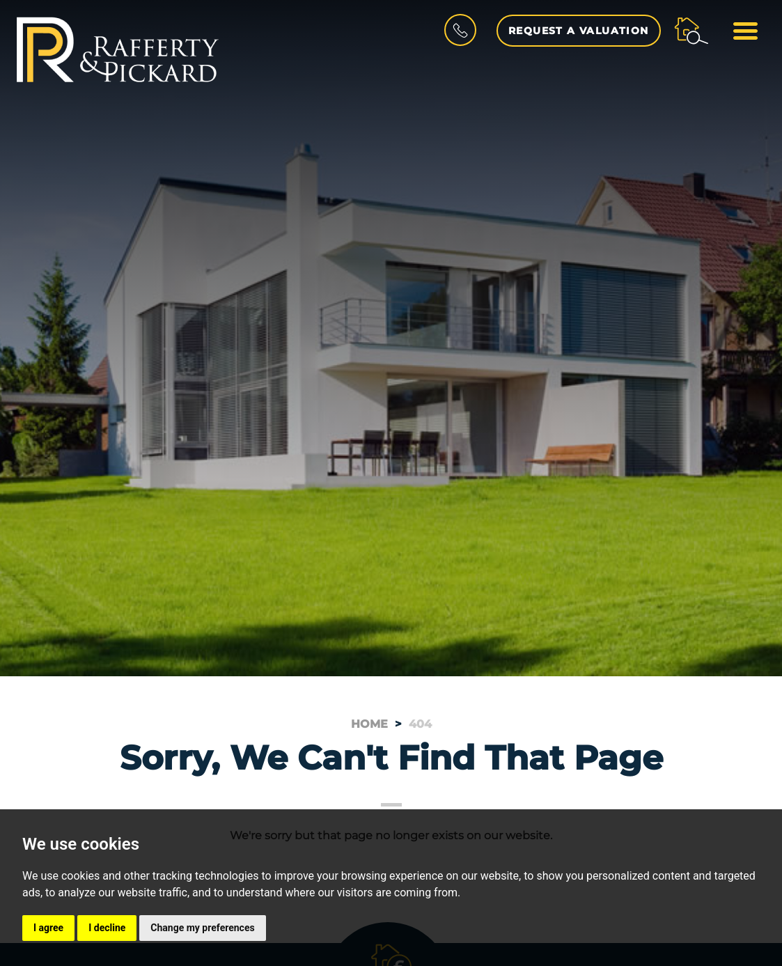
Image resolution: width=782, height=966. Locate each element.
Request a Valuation (578, 30)
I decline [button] (106, 927)
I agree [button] (48, 927)
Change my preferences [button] (202, 927)
